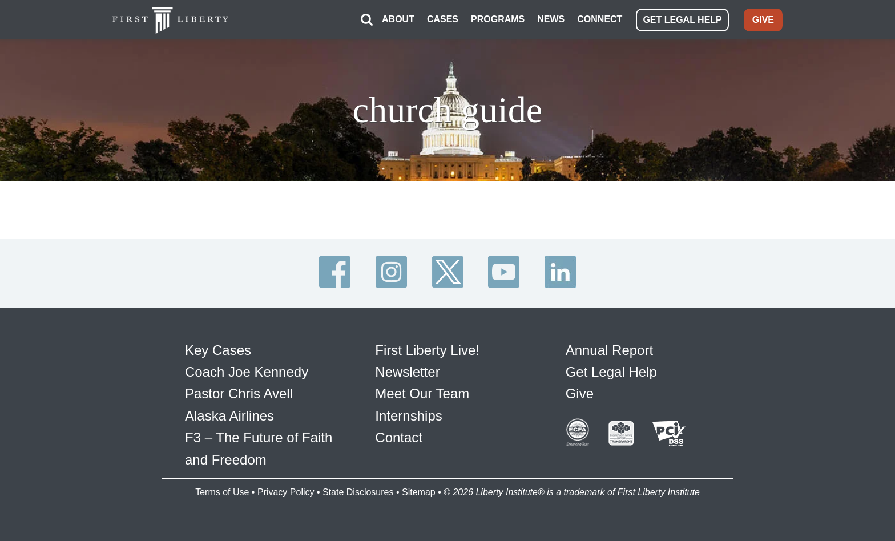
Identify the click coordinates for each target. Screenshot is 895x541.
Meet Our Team (422, 393)
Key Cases (218, 350)
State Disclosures (358, 492)
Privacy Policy (286, 492)
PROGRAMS (498, 19)
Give (580, 393)
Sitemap (419, 492)
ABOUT (398, 19)
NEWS (551, 19)
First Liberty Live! (427, 350)
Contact (398, 437)
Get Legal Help (611, 371)
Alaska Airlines (229, 415)
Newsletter (407, 371)
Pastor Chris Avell (239, 393)
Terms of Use (222, 492)
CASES (442, 19)
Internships (408, 415)
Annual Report (609, 350)
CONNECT (599, 19)
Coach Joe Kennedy (246, 371)
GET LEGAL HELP (682, 20)
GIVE (763, 20)
